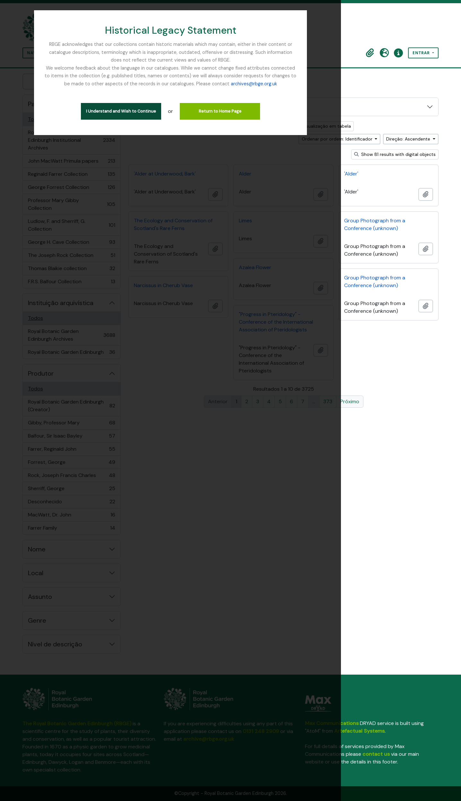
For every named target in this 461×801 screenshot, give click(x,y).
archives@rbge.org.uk (230, 76)
